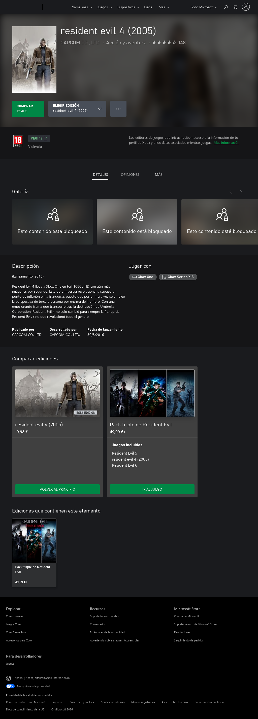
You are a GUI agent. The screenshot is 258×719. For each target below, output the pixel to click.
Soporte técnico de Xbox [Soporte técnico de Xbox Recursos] (104, 616)
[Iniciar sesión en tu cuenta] (246, 7)
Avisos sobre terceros (175, 702)
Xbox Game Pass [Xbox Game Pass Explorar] (16, 632)
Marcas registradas (143, 702)
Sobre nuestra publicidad (210, 702)
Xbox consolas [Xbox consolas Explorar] (14, 616)
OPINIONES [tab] (130, 174)
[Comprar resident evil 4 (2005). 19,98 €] (28, 109)
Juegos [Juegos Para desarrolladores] (10, 663)
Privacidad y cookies (82, 702)
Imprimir (57, 702)
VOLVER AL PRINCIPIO (57, 489)
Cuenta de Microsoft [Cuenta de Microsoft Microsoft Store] (186, 616)
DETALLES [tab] (100, 174)
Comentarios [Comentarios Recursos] (98, 624)
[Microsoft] (23, 7)
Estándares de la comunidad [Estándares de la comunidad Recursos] (107, 632)
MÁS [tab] (158, 174)
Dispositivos (126, 7)
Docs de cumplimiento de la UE (25, 709)
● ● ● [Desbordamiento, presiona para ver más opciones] (118, 108)
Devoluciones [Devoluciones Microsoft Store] (182, 632)
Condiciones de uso (112, 702)
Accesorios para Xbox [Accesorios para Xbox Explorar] (19, 640)
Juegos (103, 7)
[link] (34, 553)
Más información (226, 142)
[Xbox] (56, 7)
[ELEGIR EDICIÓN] (77, 109)
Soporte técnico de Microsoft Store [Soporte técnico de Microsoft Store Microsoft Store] (195, 624)
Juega (148, 7)
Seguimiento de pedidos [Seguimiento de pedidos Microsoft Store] (189, 640)
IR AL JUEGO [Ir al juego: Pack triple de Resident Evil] (152, 489)
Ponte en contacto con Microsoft (26, 702)
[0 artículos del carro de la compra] (235, 6)
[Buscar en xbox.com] (225, 6)
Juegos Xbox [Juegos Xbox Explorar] (13, 624)
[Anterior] (231, 191)
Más (162, 7)
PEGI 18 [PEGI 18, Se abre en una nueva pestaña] (39, 138)
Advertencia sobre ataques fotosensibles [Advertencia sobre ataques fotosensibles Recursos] (115, 640)
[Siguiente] (241, 191)
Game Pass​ (80, 7)
